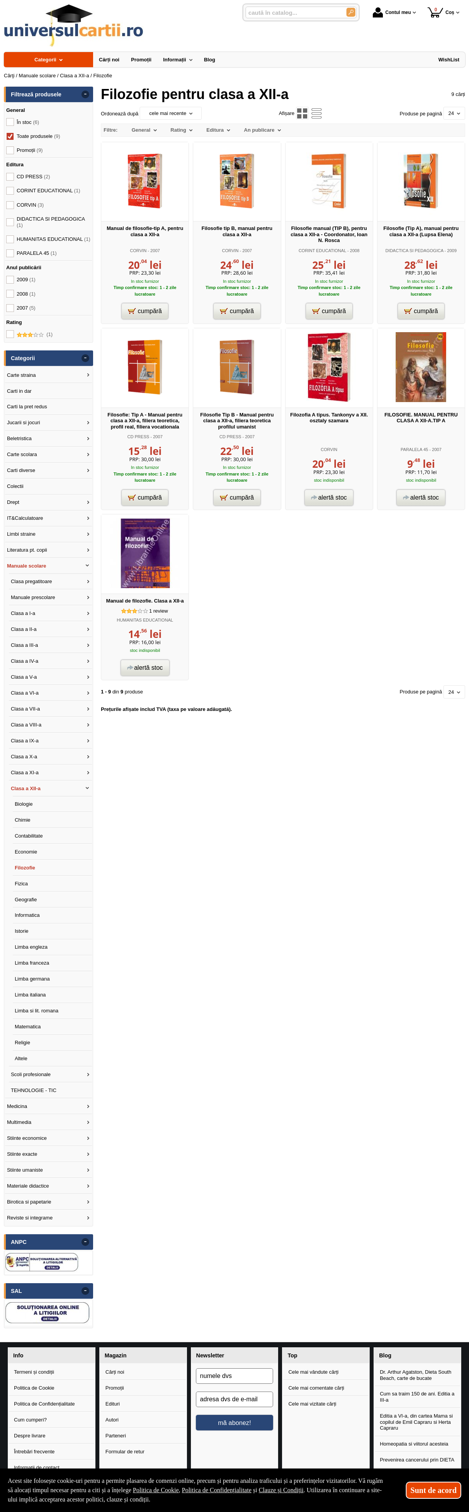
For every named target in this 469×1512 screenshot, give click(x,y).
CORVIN (138, 250)
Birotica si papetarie (29, 1202)
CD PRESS (138, 436)
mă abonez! (234, 1422)
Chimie (22, 820)
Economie (26, 852)
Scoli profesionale (31, 1074)
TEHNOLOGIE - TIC (34, 1090)
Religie (22, 1042)
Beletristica (19, 438)
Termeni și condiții (34, 1372)
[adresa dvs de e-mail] (234, 1399)
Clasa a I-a (23, 613)
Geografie (26, 899)
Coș (440, 12)
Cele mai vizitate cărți (312, 1404)
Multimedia (19, 1122)
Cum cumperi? (30, 1420)
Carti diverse (21, 470)
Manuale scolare (26, 566)
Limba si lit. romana (37, 1011)
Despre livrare (29, 1436)
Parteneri (116, 1436)
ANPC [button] (19, 1242)
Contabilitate (29, 836)
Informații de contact (36, 1467)
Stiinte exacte (22, 1154)
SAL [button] (16, 1291)
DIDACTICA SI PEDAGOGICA (414, 250)
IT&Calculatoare (25, 518)
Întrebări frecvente (34, 1452)
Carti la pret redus (27, 406)
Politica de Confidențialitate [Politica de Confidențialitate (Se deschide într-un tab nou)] (217, 1490)
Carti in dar (19, 391)
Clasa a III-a (24, 645)
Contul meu (392, 12)
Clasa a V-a (24, 677)
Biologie (24, 804)
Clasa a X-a (24, 756)
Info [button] (18, 1355)
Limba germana (32, 979)
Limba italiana (30, 995)
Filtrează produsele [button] (36, 94)
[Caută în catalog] (350, 12)
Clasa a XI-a (25, 772)
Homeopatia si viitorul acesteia (414, 1444)
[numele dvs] (234, 1376)
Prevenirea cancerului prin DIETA (417, 1460)
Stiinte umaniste (25, 1170)
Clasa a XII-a (26, 788)
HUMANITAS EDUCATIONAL (145, 620)
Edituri (113, 1404)
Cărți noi (115, 1372)
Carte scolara (22, 454)
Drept (13, 502)
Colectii (15, 486)
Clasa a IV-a (24, 661)
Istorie (21, 931)
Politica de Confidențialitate (44, 1404)
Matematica (28, 1026)
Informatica (27, 915)
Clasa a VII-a (25, 709)
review (158, 611)
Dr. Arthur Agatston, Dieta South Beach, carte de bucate (415, 1375)
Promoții (115, 1388)
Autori (112, 1420)
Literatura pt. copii (27, 550)
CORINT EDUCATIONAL (322, 250)
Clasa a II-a (23, 629)
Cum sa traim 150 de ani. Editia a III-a (417, 1397)
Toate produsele (38, 136)
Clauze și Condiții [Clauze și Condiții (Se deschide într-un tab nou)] (281, 1490)
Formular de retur (125, 1452)
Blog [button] (385, 1355)
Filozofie (25, 868)
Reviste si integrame (30, 1218)
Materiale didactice (28, 1186)
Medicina (17, 1106)
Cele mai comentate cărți (316, 1388)
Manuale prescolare (33, 597)
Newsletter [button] (210, 1355)
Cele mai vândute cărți (313, 1372)
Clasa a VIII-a (26, 725)
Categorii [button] (23, 358)
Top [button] (292, 1355)
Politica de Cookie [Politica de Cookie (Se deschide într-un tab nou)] (156, 1490)
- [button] (85, 94)
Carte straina (21, 375)
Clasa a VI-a (25, 693)
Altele (21, 1058)
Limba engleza (31, 947)
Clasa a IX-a (25, 741)
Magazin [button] (115, 1355)
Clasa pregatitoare (31, 581)
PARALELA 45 (414, 449)
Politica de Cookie (34, 1388)
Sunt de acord (433, 1490)
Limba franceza (32, 963)
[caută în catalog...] (292, 12)
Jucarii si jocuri (23, 422)
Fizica (21, 884)
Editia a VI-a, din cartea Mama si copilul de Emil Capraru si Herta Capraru (416, 1422)
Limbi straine (21, 534)
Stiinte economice (27, 1138)
